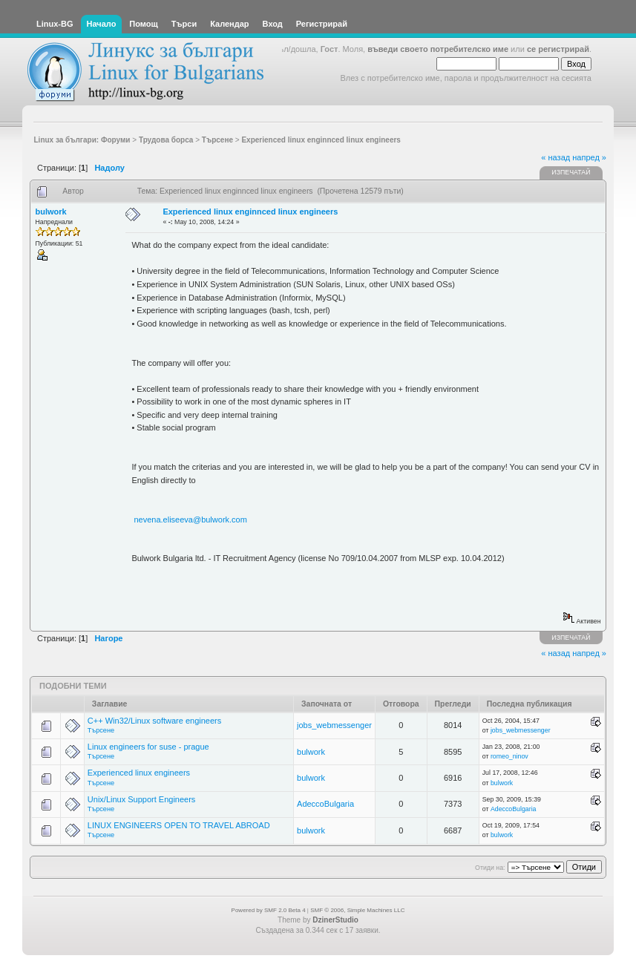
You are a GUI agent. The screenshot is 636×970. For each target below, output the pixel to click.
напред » (589, 157)
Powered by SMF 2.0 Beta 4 (269, 910)
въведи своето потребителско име (437, 49)
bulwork (51, 211)
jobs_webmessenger (334, 725)
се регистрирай (558, 49)
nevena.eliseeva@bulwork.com (190, 519)
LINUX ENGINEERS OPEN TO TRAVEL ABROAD (179, 825)
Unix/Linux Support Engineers (142, 799)
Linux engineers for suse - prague (148, 746)
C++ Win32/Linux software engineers (154, 720)
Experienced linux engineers (139, 772)
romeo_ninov (509, 756)
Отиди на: (490, 867)
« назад (555, 157)
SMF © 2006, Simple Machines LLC (357, 910)
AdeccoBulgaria (325, 803)
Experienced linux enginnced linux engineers (250, 211)
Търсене (101, 730)
